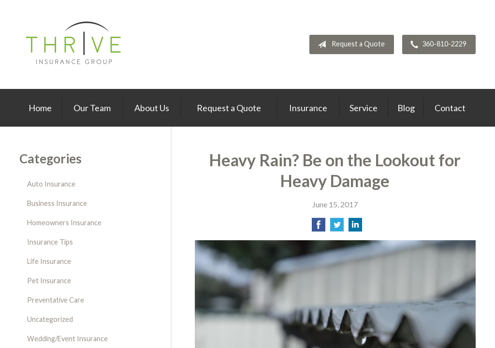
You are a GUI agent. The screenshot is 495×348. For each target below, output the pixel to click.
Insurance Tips (50, 242)
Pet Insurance (49, 280)
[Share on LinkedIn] (355, 227)
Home (40, 107)
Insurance (308, 107)
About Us (151, 107)
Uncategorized (50, 319)
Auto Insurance (51, 184)
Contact (450, 107)
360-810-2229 (436, 44)
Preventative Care (55, 300)
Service (363, 107)
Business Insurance (57, 203)
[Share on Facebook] (318, 227)
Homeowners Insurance (64, 222)
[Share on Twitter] (337, 227)
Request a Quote (349, 44)
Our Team (92, 107)
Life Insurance (49, 261)
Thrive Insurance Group (74, 44)
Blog (406, 107)
